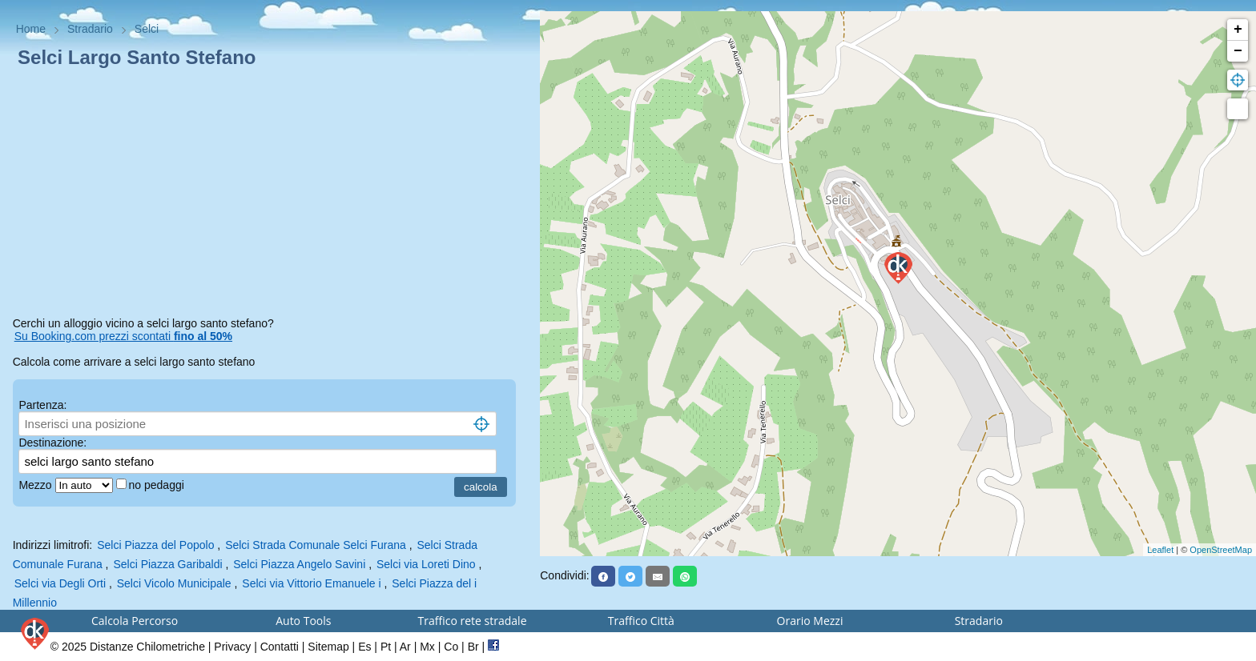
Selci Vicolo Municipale (174, 583)
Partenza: (42, 405)
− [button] (1238, 51)
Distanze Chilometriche (147, 646)
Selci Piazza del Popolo (155, 545)
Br (473, 646)
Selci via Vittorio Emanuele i (311, 583)
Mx (427, 646)
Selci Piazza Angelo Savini (299, 564)
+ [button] (1238, 29)
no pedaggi (158, 485)
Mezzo (36, 485)
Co (451, 646)
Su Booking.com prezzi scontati (123, 336)
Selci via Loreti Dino (426, 564)
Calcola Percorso (134, 620)
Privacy (232, 646)
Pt (385, 646)
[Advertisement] (270, 195)
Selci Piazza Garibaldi (167, 564)
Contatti (279, 646)
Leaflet (1160, 550)
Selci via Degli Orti (60, 583)
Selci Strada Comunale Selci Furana (315, 545)
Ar (405, 646)
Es (364, 646)
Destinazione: (52, 442)
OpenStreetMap (1221, 550)
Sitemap (328, 646)
